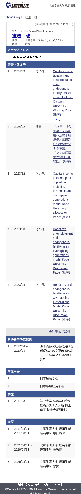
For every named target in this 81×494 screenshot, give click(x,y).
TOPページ (14, 17)
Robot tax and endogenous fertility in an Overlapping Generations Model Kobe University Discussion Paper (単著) (62, 302)
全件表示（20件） (61, 331)
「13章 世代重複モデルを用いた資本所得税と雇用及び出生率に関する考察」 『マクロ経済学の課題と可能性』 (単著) (62, 144)
